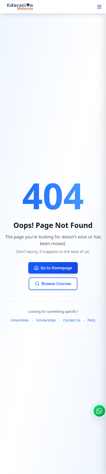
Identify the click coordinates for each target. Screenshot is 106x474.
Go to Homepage (53, 267)
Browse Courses (53, 283)
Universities (20, 320)
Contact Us (71, 320)
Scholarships (46, 320)
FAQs (91, 320)
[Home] (21, 6)
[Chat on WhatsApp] (99, 411)
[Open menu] (99, 7)
